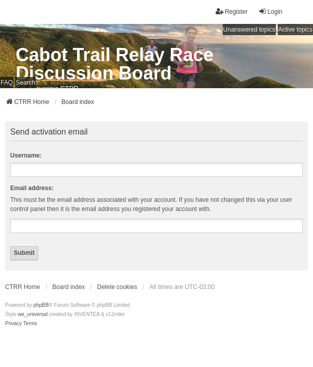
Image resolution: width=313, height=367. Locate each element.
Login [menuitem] (270, 11)
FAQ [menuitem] (7, 82)
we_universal (32, 314)
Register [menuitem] (232, 11)
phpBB (41, 305)
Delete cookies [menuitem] (117, 287)
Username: (26, 155)
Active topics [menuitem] (295, 29)
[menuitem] (13, 323)
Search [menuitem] (25, 82)
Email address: (32, 188)
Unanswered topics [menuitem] (249, 29)
